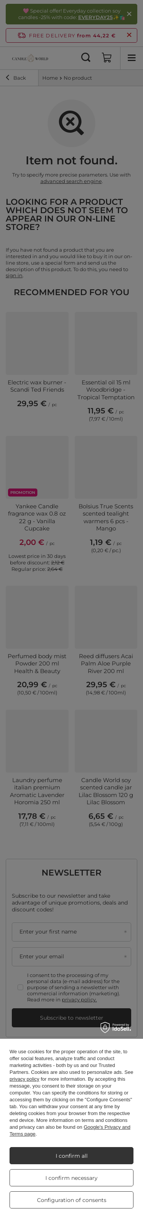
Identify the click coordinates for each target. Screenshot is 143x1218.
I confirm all (72, 1155)
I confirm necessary (71, 1178)
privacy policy (24, 1079)
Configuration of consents (71, 1200)
